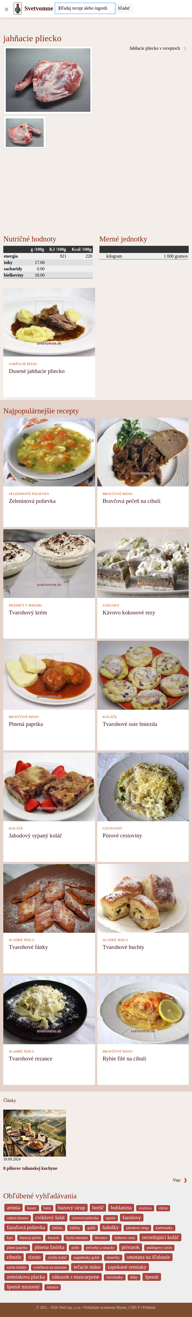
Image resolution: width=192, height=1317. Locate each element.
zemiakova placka (26, 1277)
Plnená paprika (26, 724)
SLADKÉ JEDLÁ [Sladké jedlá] (21, 940)
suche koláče (16, 1267)
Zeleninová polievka (32, 501)
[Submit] (124, 8)
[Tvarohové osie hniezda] (143, 674)
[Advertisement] (96, 189)
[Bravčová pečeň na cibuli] (143, 451)
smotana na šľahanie (148, 1257)
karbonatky (164, 1228)
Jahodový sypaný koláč (35, 835)
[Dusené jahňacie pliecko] (49, 321)
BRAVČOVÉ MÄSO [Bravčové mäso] (118, 494)
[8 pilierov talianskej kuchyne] (34, 1132)
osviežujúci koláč (160, 1237)
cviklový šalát (50, 1217)
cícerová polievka (85, 1218)
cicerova (145, 1208)
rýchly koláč (57, 1257)
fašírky (75, 1228)
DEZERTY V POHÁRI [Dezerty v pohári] (25, 605)
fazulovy (132, 1217)
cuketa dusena (17, 1218)
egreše (110, 1218)
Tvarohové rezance (30, 1058)
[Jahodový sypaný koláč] (49, 786)
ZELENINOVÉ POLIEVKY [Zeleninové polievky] (29, 494)
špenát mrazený (23, 1287)
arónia (13, 1207)
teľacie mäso (87, 1267)
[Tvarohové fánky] (49, 897)
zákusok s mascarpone (75, 1277)
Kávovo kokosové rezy (129, 612)
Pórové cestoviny (122, 835)
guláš (91, 1228)
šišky (134, 1277)
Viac (180, 1180)
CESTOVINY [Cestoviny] (113, 828)
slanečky (113, 1257)
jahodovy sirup (137, 1228)
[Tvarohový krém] (49, 563)
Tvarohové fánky (28, 947)
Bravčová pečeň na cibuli (132, 501)
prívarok (131, 1247)
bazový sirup (71, 1207)
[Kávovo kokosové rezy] (143, 563)
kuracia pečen (30, 1238)
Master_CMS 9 (127, 1307)
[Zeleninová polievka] (49, 451)
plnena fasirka (49, 1247)
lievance (101, 1238)
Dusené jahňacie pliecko (37, 371)
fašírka (57, 1228)
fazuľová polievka (26, 1227)
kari (10, 1238)
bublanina (121, 1207)
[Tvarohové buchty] (143, 897)
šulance (52, 1287)
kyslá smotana (77, 1238)
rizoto (34, 1257)
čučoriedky (114, 1277)
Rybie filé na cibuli (124, 1058)
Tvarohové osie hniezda (130, 724)
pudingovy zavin (159, 1248)
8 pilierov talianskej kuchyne (30, 1168)
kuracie (53, 1238)
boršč (98, 1207)
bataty (32, 1208)
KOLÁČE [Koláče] (110, 717)
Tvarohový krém (28, 612)
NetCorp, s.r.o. (70, 1307)
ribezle (14, 1257)
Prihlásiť (149, 1307)
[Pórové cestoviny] (143, 786)
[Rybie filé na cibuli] (143, 1009)
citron (163, 1208)
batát (47, 1208)
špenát (151, 1277)
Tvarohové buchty (123, 947)
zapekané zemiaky (127, 1267)
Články (9, 1100)
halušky (110, 1227)
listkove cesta (125, 1238)
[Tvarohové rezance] (49, 1009)
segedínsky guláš (86, 1257)
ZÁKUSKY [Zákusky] (111, 605)
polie (75, 1248)
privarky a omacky (100, 1248)
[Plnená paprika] (49, 674)
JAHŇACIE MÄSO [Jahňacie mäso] (23, 364)
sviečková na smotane (50, 1267)
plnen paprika (17, 1248)
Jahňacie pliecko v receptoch (158, 48)
